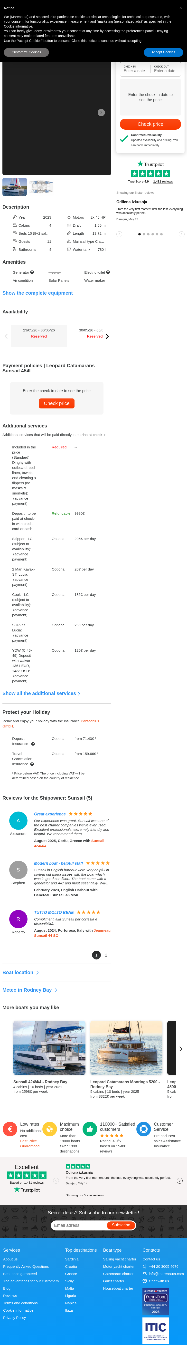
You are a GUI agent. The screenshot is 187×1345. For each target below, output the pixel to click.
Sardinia (71, 1259)
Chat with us (155, 1281)
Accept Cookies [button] (163, 52)
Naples (70, 1303)
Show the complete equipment (37, 293)
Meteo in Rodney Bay (30, 990)
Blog (6, 1288)
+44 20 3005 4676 (160, 1266)
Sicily (69, 1281)
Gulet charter (113, 1281)
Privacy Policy (14, 1318)
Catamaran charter (118, 1274)
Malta (69, 1288)
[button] (181, 8)
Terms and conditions (20, 1303)
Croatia (71, 1266)
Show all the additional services (41, 693)
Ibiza (69, 1310)
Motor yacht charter (119, 1266)
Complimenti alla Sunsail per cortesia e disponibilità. (65, 921)
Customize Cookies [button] (26, 52)
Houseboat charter (118, 1288)
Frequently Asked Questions (26, 1266)
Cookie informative (18, 1310)
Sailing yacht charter (119, 1259)
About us (10, 1259)
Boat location (20, 972)
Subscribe (121, 1225)
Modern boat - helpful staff (58, 863)
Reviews (10, 1296)
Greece (71, 1274)
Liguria (70, 1296)
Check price (57, 403)
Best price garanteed (20, 1274)
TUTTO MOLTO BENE (54, 912)
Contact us (151, 1259)
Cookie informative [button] (18, 26)
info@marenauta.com (163, 1274)
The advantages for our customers (31, 1281)
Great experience (50, 814)
